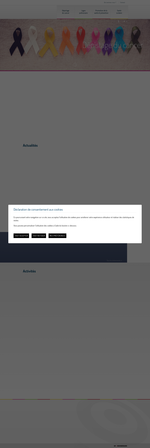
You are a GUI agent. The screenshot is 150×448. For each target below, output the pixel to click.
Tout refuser (39, 235)
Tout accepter (21, 235)
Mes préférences (57, 235)
